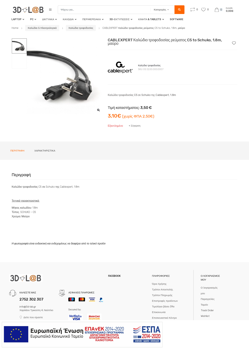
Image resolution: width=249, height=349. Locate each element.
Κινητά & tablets (149, 19)
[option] (65, 76)
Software (176, 19)
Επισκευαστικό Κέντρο (164, 317)
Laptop (16, 19)
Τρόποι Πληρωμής (162, 295)
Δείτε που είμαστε (31, 317)
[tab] (17, 151)
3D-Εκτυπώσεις (119, 19)
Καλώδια (68, 19)
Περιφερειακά (91, 19)
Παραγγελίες (208, 299)
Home (15, 27)
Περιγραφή (17, 150)
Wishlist (205, 316)
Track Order (207, 310)
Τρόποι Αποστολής (162, 289)
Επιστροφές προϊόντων (165, 300)
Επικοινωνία (159, 312)
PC (31, 19)
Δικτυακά (48, 19)
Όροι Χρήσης (159, 283)
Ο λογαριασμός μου (209, 290)
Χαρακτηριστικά (44, 150)
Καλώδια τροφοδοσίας (81, 27)
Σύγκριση (135, 125)
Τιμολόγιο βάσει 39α (163, 306)
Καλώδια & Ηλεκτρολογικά (42, 27)
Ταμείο (204, 304)
